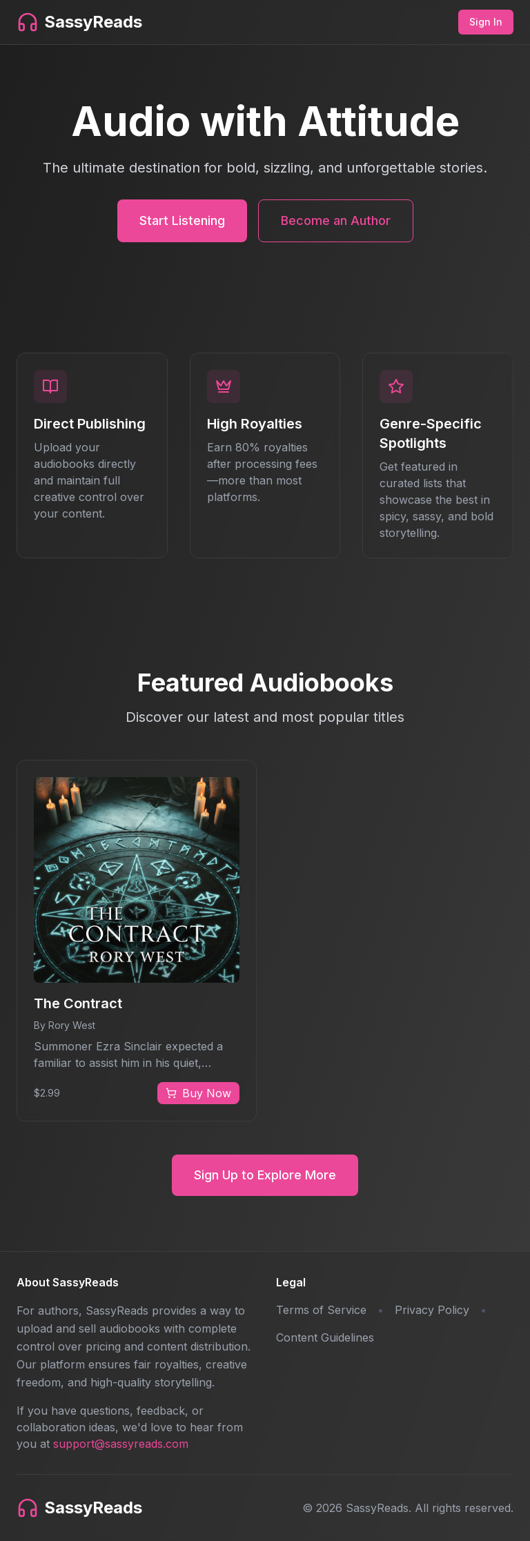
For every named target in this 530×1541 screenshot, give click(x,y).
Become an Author (336, 220)
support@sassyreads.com (120, 1444)
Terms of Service (321, 1310)
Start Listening (182, 220)
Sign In (485, 22)
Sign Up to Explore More (265, 1175)
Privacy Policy (432, 1310)
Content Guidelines (325, 1337)
